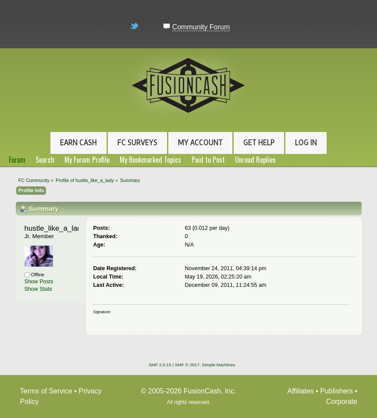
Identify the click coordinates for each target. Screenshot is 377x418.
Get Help (258, 142)
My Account (200, 142)
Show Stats (38, 289)
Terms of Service (46, 391)
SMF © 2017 (187, 364)
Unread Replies (255, 159)
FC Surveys (137, 142)
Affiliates (301, 391)
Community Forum (201, 27)
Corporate (341, 401)
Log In (306, 142)
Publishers (336, 391)
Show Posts (39, 282)
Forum (17, 159)
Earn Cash (78, 142)
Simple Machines (218, 364)
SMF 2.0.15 (160, 364)
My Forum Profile (87, 159)
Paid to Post (208, 159)
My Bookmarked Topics (150, 159)
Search (45, 159)
